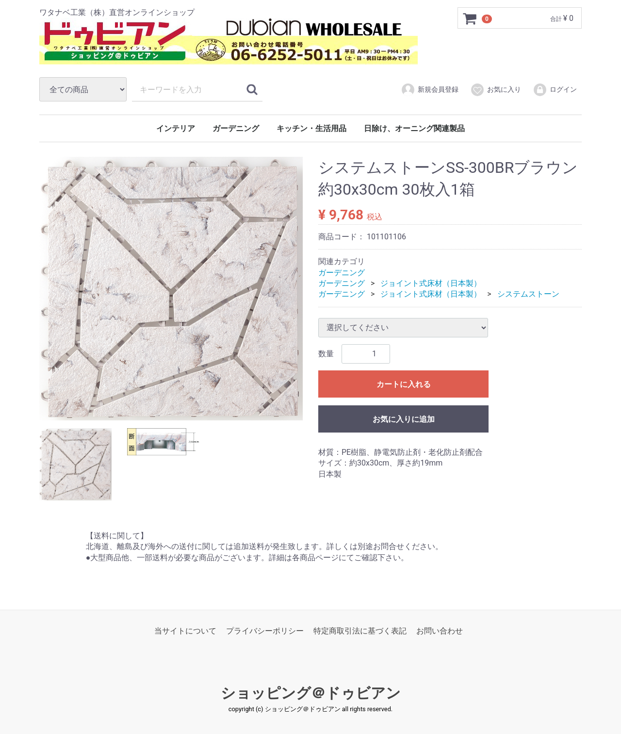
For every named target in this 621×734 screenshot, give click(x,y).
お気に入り (495, 90)
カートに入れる (403, 384)
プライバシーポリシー (265, 630)
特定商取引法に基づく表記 (360, 630)
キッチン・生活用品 (311, 128)
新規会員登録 (429, 90)
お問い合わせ (439, 630)
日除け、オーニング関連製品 (414, 128)
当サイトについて (185, 630)
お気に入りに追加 (404, 419)
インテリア (175, 128)
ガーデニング (235, 128)
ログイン (555, 90)
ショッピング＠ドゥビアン (311, 692)
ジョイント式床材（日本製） (430, 283)
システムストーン (528, 294)
